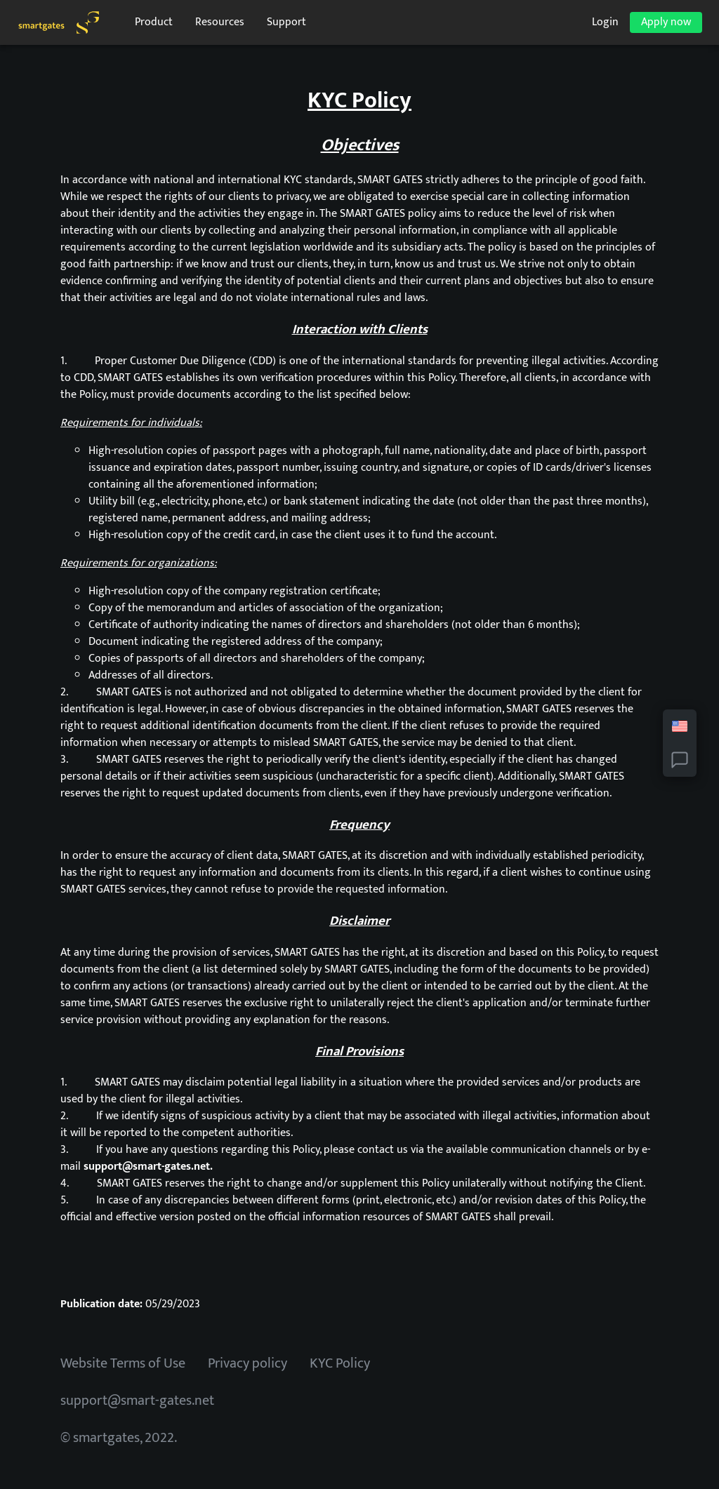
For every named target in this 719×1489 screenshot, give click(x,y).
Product (154, 22)
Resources (219, 22)
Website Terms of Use (122, 1363)
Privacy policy (247, 1363)
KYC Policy (340, 1363)
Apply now (666, 22)
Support (286, 22)
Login (605, 22)
